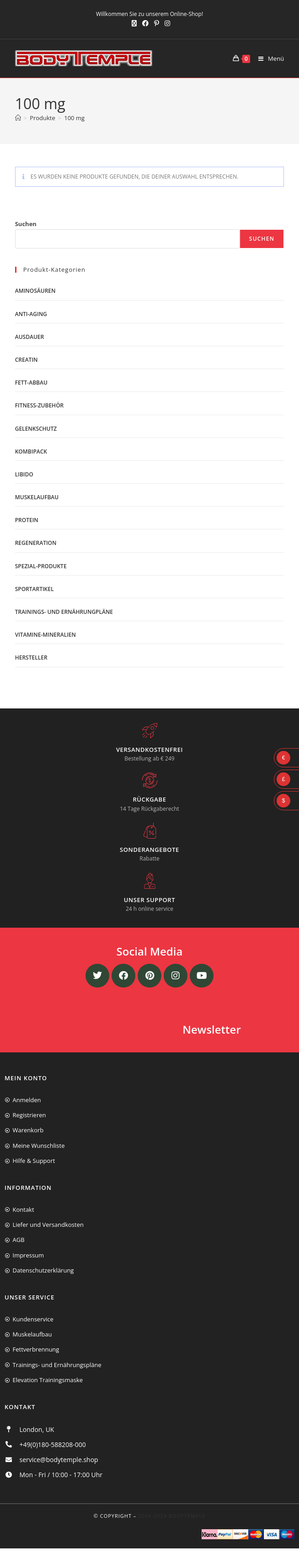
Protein (26, 520)
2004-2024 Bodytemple (171, 1515)
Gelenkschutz (36, 429)
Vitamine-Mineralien (45, 635)
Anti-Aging (31, 314)
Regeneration (36, 543)
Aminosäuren (35, 291)
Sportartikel (34, 589)
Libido (24, 474)
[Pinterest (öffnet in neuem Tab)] (156, 23)
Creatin (26, 360)
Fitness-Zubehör (39, 405)
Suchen (26, 224)
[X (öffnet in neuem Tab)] (134, 23)
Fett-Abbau (31, 382)
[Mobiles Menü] (267, 58)
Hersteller (31, 657)
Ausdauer (29, 337)
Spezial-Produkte (41, 566)
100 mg (74, 118)
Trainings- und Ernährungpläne (64, 612)
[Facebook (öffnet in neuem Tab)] (145, 23)
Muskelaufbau (37, 497)
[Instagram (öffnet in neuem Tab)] (166, 23)
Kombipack (31, 451)
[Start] (18, 118)
